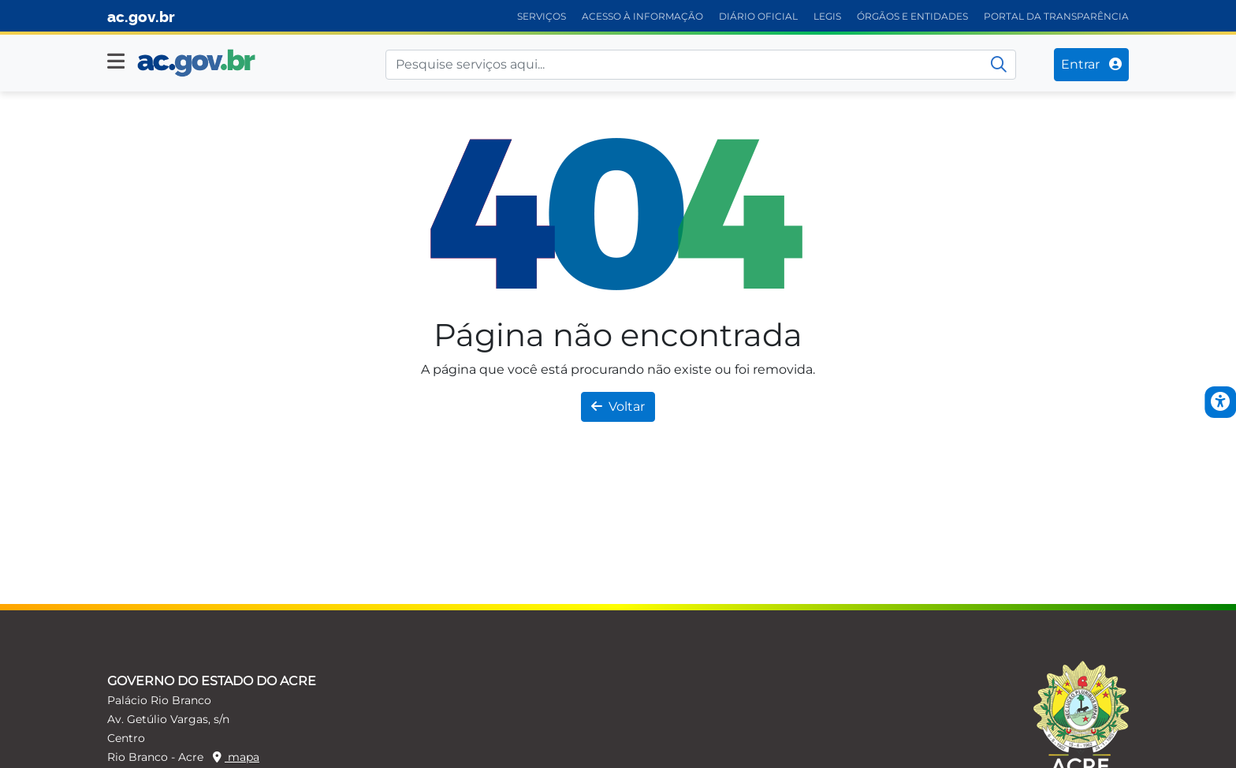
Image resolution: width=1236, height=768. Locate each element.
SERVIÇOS (541, 16)
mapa (236, 757)
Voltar (618, 406)
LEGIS (827, 16)
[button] (116, 61)
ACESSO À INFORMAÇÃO (642, 16)
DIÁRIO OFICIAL (758, 16)
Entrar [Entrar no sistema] (1091, 64)
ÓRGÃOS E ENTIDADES (912, 16)
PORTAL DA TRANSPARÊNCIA (1056, 16)
